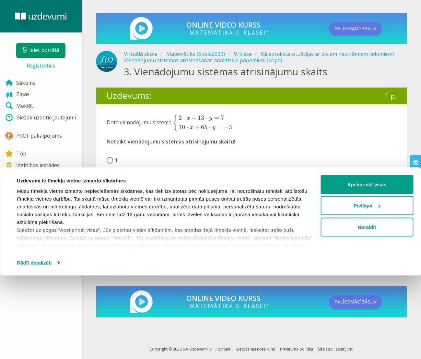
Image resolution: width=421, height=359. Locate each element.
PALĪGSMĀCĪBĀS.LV (365, 28)
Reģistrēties (41, 65)
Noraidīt (367, 310)
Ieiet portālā (126, 229)
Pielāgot (367, 289)
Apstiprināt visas (367, 268)
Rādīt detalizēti (34, 346)
